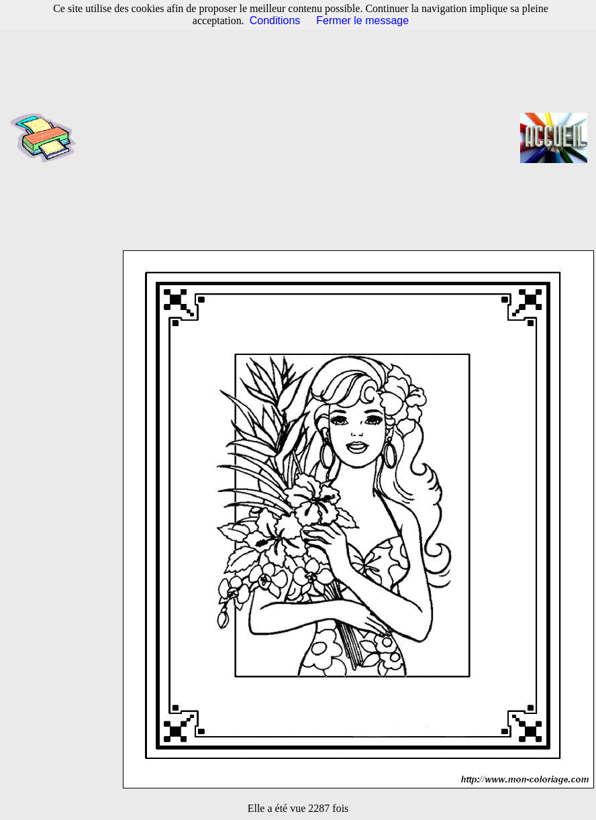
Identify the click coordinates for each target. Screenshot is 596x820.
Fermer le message (362, 20)
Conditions (275, 20)
